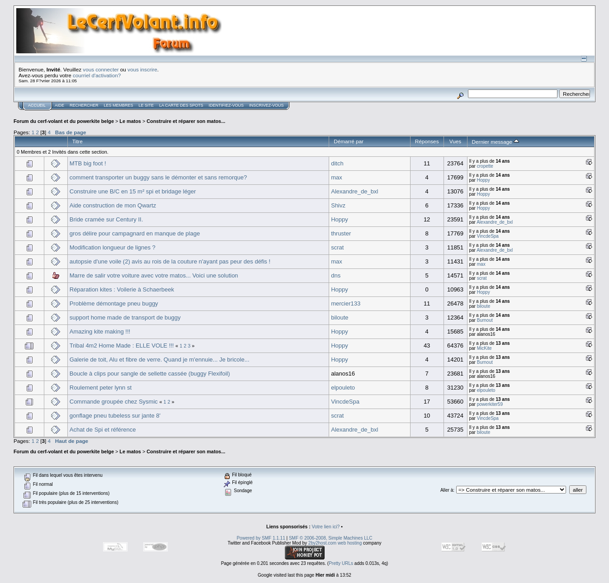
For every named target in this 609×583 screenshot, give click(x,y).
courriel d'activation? (97, 75)
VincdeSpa (488, 236)
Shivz (338, 205)
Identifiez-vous (226, 105)
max (336, 177)
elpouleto (343, 387)
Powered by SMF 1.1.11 (260, 538)
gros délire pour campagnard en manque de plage (135, 233)
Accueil (37, 105)
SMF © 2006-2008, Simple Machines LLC (331, 538)
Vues (455, 141)
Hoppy (483, 180)
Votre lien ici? (326, 526)
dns (335, 275)
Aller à (446, 490)
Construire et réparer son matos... (185, 121)
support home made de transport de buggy (125, 317)
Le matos (130, 121)
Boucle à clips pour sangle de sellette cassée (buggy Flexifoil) (150, 373)
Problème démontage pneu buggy (114, 303)
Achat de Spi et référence (103, 429)
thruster (341, 233)
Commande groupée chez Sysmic (114, 401)
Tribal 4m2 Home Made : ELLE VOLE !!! (122, 345)
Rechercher (84, 105)
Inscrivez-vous (266, 105)
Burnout (485, 320)
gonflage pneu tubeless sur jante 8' (115, 415)
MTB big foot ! (88, 163)
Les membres (118, 105)
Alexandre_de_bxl (354, 191)
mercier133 (345, 303)
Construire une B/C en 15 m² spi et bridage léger (133, 191)
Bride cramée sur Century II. (106, 219)
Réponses (427, 141)
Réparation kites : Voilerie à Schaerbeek (122, 289)
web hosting (350, 543)
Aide (59, 105)
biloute (483, 306)
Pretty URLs (341, 563)
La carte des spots (181, 105)
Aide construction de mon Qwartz (113, 205)
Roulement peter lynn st (101, 387)
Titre (77, 141)
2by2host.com (322, 543)
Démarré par (349, 141)
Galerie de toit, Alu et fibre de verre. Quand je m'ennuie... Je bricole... (160, 359)
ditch (337, 163)
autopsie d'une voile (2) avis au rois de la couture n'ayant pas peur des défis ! (170, 261)
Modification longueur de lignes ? (113, 247)
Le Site (146, 105)
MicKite (484, 348)
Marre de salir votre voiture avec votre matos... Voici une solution (154, 275)
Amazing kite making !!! (100, 331)
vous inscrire (142, 69)
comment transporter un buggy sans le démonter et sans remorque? (158, 177)
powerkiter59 (490, 404)
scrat (337, 247)
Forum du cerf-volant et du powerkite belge (64, 121)
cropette (485, 166)
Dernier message (495, 142)
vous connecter (100, 69)
